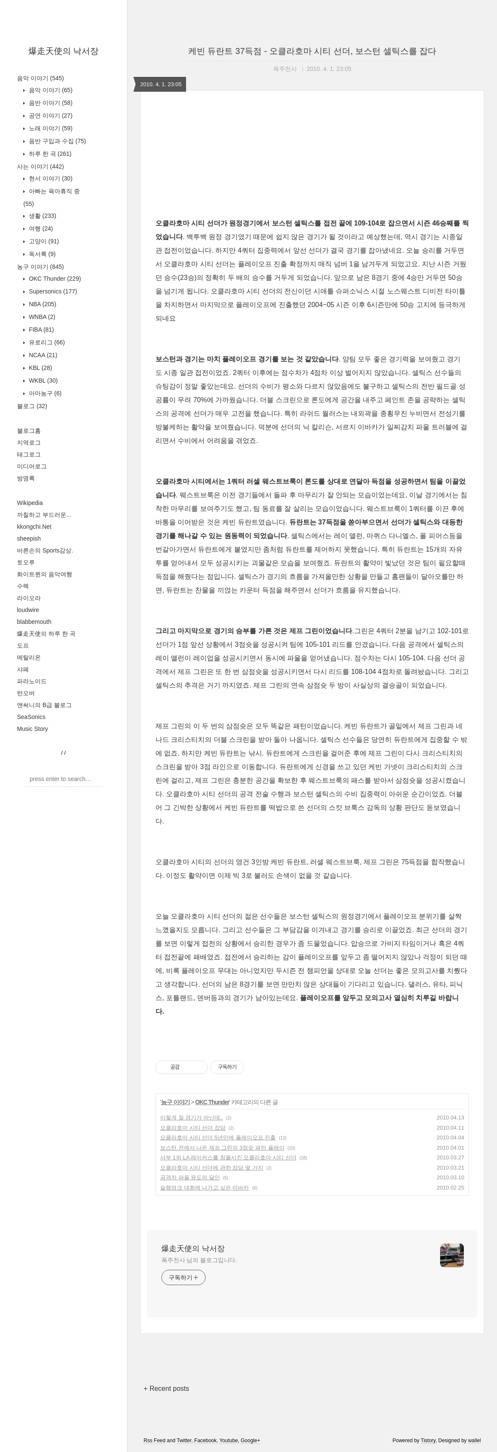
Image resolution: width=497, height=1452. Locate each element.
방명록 (26, 478)
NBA (41, 304)
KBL (39, 367)
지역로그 (29, 442)
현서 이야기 (50, 178)
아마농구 (44, 393)
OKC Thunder (54, 278)
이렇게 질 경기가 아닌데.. (191, 1117)
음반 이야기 (50, 102)
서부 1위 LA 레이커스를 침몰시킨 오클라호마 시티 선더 (228, 1157)
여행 (40, 228)
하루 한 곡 (49, 153)
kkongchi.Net (34, 526)
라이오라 (29, 598)
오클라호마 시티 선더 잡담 (193, 1128)
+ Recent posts (166, 1388)
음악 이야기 (40, 78)
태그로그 (29, 454)
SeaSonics (31, 716)
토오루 (26, 562)
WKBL (42, 380)
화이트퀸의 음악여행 (44, 574)
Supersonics (52, 291)
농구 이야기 (40, 266)
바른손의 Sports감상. (45, 550)
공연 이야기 (50, 115)
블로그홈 (29, 430)
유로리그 (46, 342)
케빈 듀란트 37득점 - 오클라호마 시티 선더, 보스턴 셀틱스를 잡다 (312, 51)
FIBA (40, 329)
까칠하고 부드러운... (44, 514)
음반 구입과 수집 (56, 141)
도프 (23, 645)
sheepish (29, 538)
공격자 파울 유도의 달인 (190, 1177)
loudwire (28, 609)
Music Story (32, 728)
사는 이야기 (40, 166)
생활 (41, 215)
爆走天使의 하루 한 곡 (46, 633)
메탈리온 (29, 657)
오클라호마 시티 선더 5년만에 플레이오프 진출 (218, 1137)
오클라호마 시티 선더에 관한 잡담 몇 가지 (211, 1167)
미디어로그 (32, 466)
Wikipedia (30, 502)
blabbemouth (34, 621)
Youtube (228, 1441)
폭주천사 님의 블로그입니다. (199, 1260)
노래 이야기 (50, 128)
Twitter (184, 1441)
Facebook (205, 1441)
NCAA (42, 355)
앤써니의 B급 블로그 (44, 705)
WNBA (41, 316)
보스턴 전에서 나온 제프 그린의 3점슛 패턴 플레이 (222, 1148)
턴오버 (26, 693)
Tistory (428, 1441)
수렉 (23, 586)
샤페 (23, 669)
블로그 (32, 406)
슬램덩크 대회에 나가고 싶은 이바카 (204, 1187)
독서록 (41, 254)
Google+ (250, 1441)
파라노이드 (32, 681)
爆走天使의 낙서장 (63, 51)
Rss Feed (154, 1441)
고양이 (43, 241)
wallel (474, 1441)
